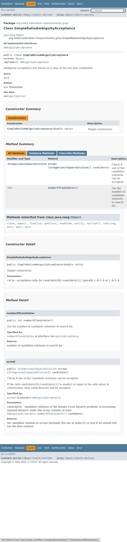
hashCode (66, 223)
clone (10, 223)
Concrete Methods (72, 153)
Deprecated (59, 4)
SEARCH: (85, 10)
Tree (46, 4)
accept (52, 164)
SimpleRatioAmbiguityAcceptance (29, 128)
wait (10, 227)
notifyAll (93, 223)
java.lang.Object (14, 35)
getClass (51, 223)
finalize (35, 223)
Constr (36, 15)
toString (109, 223)
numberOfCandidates (61, 187)
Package (19, 4)
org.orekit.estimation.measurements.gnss (42, 23)
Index (71, 4)
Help (79, 4)
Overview (6, 4)
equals (22, 223)
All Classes (8, 10)
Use (39, 4)
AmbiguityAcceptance (18, 47)
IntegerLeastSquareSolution (27, 164)
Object (20, 58)
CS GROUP (32, 462)
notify (79, 223)
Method (47, 15)
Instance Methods (41, 153)
